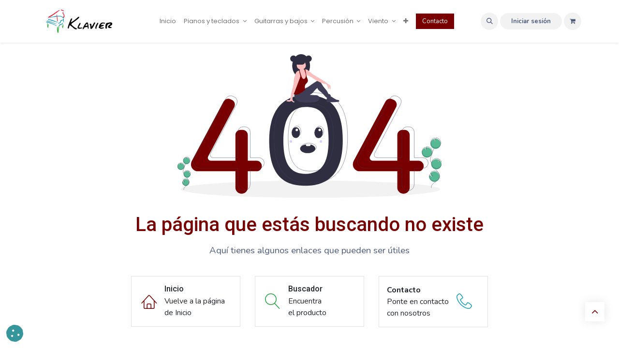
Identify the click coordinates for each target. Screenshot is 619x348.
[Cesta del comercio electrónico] (572, 21)
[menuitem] (168, 21)
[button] (489, 21)
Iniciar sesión (531, 21)
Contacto (435, 21)
